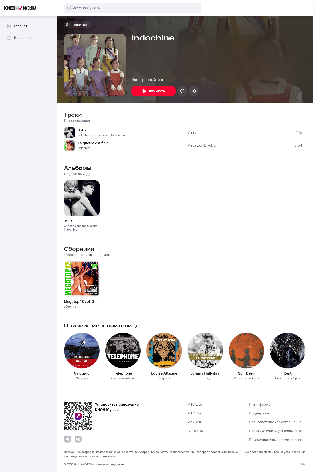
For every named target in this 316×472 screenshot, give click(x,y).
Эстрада (82, 379)
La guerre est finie (93, 143)
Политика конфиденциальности (275, 431)
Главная (16, 26)
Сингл (192, 132)
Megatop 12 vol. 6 (201, 145)
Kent (288, 373)
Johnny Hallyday (205, 373)
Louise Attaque (164, 373)
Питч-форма (260, 404)
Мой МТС (195, 422)
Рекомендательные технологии (275, 440)
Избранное (19, 37)
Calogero (82, 373)
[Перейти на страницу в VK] (78, 439)
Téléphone (123, 373)
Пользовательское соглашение (275, 422)
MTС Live (194, 404)
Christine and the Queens (109, 135)
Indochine (84, 135)
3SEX (82, 130)
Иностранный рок (147, 80)
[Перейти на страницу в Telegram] (67, 439)
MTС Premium (198, 413)
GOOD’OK (195, 431)
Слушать (153, 91)
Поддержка (259, 413)
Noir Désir (246, 373)
